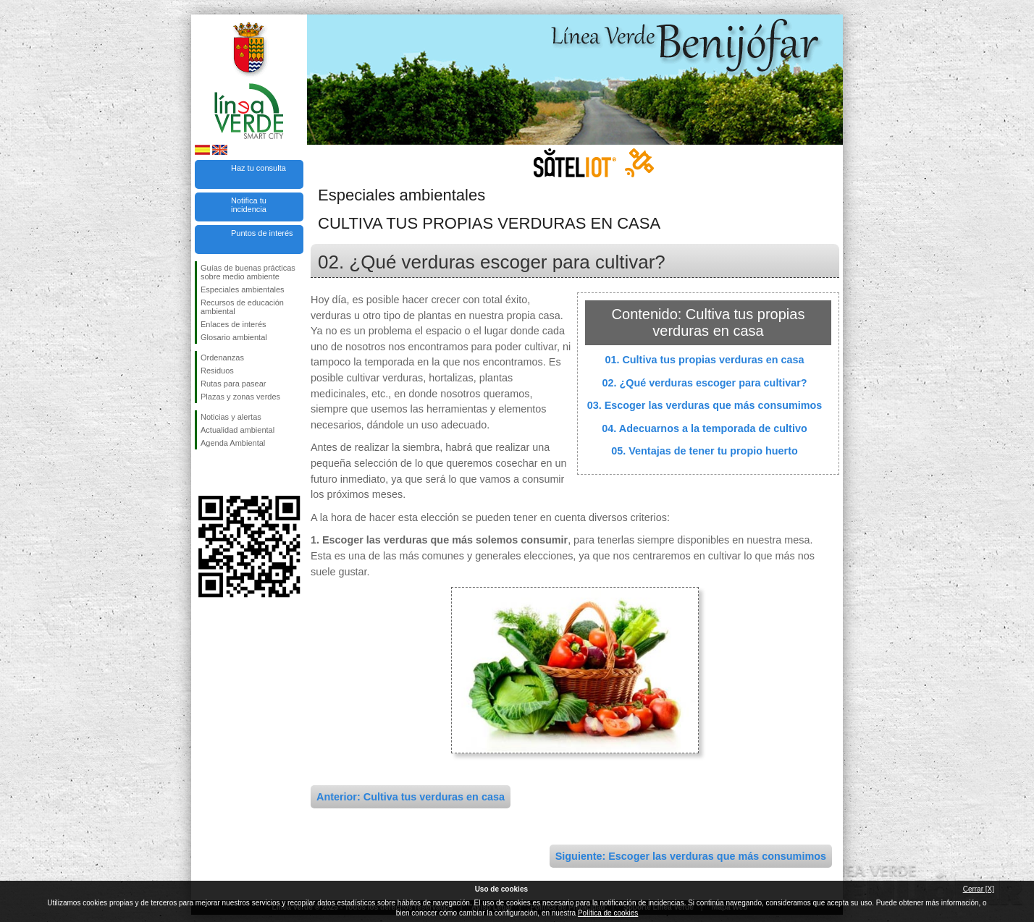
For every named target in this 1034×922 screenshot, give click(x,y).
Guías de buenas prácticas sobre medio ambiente (248, 272)
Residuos (217, 370)
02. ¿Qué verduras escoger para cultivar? (704, 383)
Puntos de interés (262, 233)
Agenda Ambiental (233, 443)
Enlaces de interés (233, 324)
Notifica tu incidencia (248, 204)
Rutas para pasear (233, 383)
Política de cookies (608, 913)
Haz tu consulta (258, 168)
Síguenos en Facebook (203, 472)
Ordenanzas (222, 357)
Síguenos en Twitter (227, 472)
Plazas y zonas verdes (240, 396)
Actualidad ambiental (237, 430)
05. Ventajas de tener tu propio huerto (704, 451)
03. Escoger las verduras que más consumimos (705, 405)
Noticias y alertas (231, 417)
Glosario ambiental (234, 337)
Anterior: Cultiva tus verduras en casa (410, 797)
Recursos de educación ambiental (242, 307)
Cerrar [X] (978, 889)
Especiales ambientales (243, 289)
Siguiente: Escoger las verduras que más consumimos (690, 856)
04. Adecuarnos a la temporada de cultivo (704, 428)
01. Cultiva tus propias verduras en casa (704, 359)
